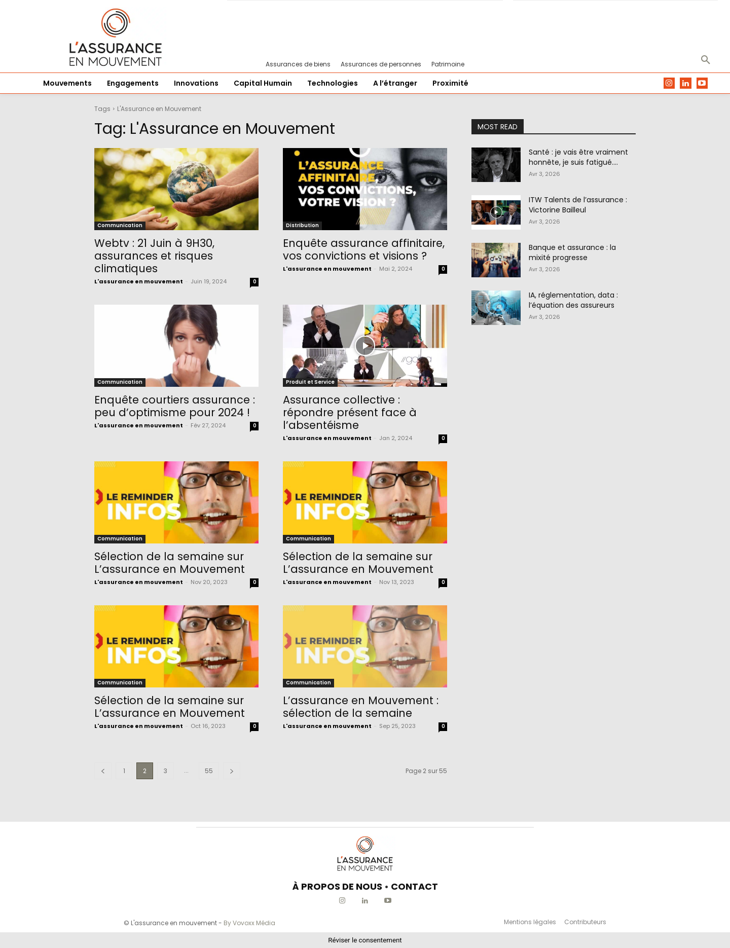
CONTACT (414, 886)
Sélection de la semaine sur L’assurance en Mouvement (169, 562)
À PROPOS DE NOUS (337, 886)
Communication (119, 225)
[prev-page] (103, 770)
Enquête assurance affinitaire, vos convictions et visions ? (364, 249)
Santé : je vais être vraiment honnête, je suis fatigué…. (578, 157)
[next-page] (231, 770)
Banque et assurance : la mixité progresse (572, 252)
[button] (706, 60)
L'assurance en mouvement (138, 281)
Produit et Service (310, 382)
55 (209, 771)
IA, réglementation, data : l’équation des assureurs (573, 300)
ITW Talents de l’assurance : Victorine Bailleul (578, 205)
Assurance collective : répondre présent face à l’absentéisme (350, 412)
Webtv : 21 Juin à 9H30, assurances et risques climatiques (154, 256)
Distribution (302, 225)
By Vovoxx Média (249, 923)
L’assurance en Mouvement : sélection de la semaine (361, 706)
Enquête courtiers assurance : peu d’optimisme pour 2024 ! (174, 406)
